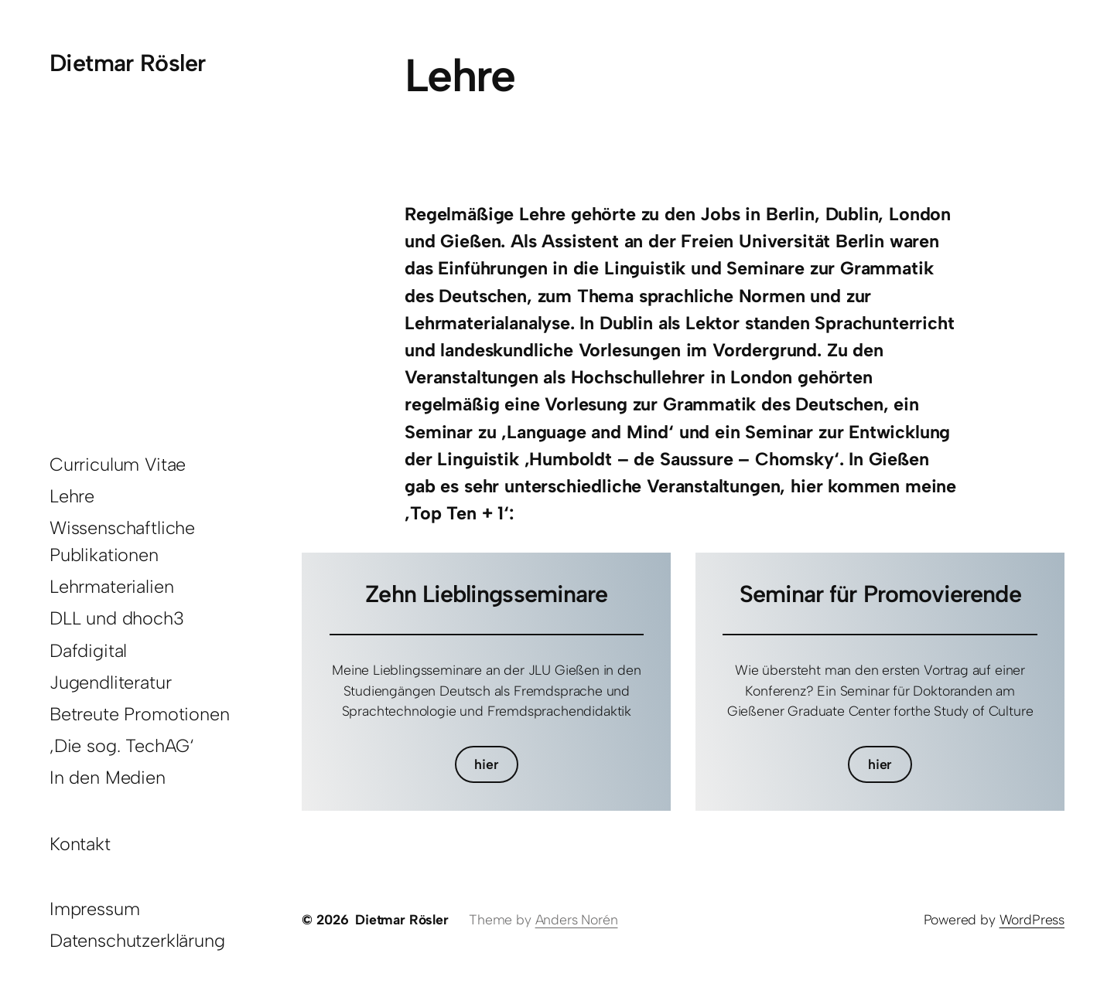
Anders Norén (576, 919)
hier (486, 764)
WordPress (1032, 919)
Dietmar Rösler (127, 63)
